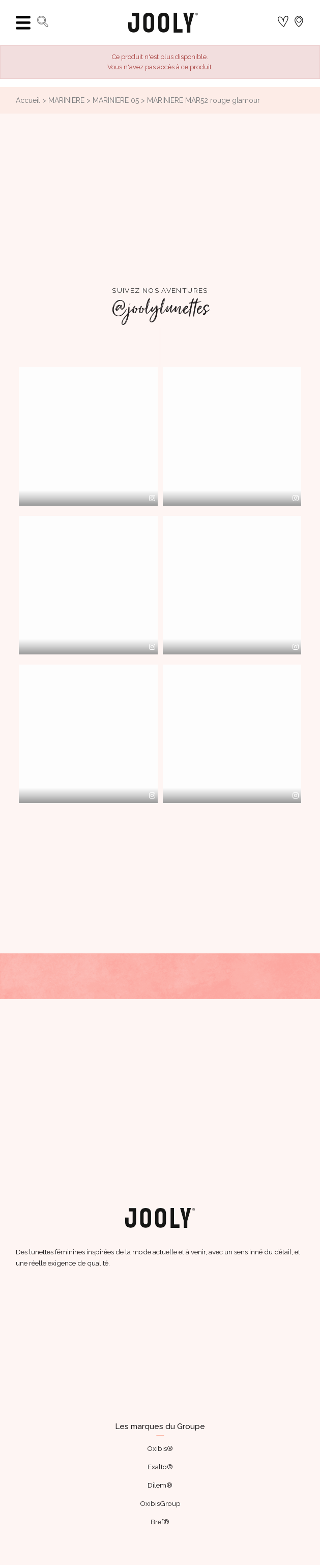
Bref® (160, 1522)
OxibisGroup (160, 1503)
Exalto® (160, 1467)
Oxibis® (160, 1448)
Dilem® (160, 1485)
